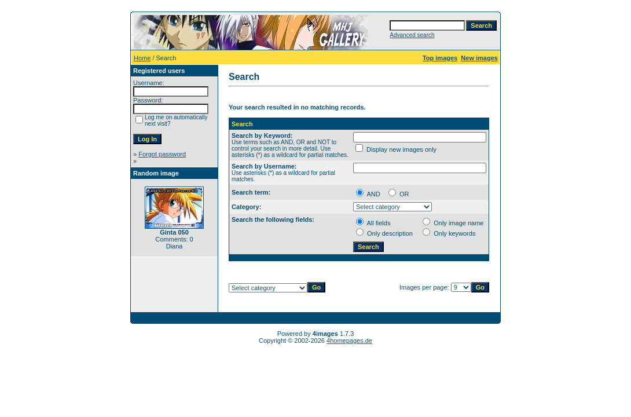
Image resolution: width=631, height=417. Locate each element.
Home (142, 57)
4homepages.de (349, 340)
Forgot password (162, 154)
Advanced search (412, 35)
